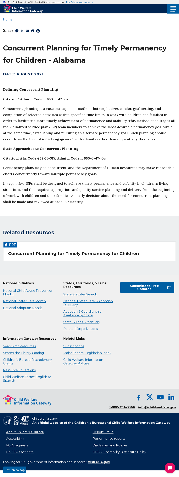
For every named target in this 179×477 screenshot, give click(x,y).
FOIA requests (17, 445)
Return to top (15, 470)
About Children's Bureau (25, 432)
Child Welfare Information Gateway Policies (83, 361)
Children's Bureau (89, 423)
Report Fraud (103, 432)
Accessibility (15, 438)
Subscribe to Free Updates (150, 287)
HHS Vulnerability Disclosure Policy (119, 452)
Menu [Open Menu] (173, 11)
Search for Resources (19, 346)
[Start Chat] (170, 468)
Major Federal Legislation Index (87, 353)
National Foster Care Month (24, 301)
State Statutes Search (80, 294)
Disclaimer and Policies (110, 445)
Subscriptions (73, 346)
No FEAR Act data (20, 452)
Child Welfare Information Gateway (141, 423)
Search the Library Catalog (23, 353)
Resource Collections (19, 370)
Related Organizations (80, 329)
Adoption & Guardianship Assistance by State (82, 313)
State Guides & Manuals (81, 322)
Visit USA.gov (99, 462)
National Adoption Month (22, 308)
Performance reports (109, 438)
